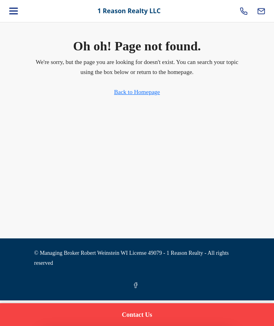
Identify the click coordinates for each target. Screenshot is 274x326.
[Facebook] (137, 286)
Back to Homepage (137, 92)
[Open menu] (13, 11)
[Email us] (261, 11)
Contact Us (137, 314)
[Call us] (244, 11)
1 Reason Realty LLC (129, 10)
